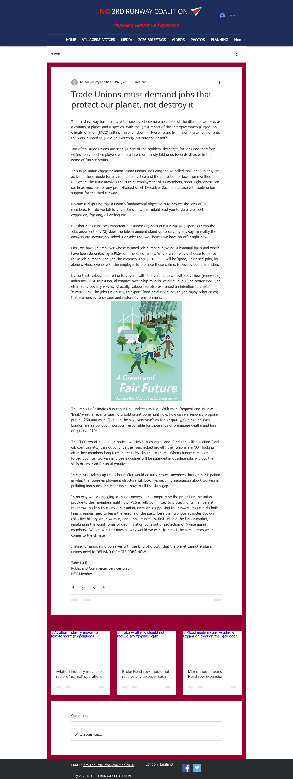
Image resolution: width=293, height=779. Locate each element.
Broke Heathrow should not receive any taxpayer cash (145, 674)
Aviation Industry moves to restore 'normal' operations (79, 674)
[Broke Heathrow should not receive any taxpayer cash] (146, 647)
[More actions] (219, 82)
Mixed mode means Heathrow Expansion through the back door (207, 674)
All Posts (55, 54)
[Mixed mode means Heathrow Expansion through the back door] (212, 647)
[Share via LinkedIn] (93, 588)
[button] (237, 54)
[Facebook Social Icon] (186, 768)
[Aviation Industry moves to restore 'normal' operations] (80, 647)
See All (238, 623)
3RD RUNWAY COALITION (144, 11)
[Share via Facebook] (73, 588)
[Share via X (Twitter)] (83, 588)
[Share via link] (103, 588)
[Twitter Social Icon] (197, 768)
